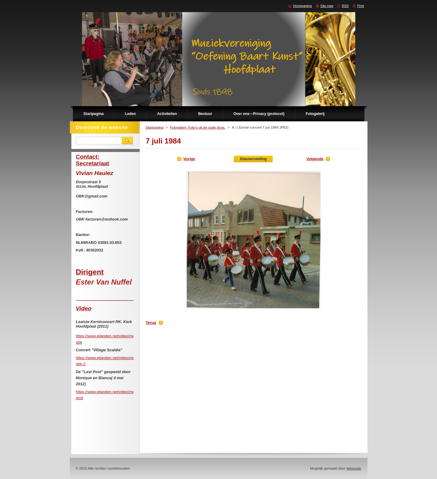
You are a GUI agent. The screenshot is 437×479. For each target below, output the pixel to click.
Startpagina (155, 127)
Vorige (189, 159)
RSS (345, 6)
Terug (151, 322)
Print (360, 6)
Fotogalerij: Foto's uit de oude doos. (198, 127)
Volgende (315, 159)
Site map (326, 6)
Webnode (353, 468)
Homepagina (302, 6)
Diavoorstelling (253, 159)
